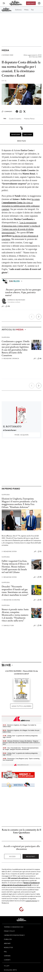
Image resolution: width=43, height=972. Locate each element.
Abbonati (31, 3)
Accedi (12, 856)
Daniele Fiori (8, 625)
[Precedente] (31, 316)
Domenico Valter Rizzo (16, 300)
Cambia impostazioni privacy (14, 935)
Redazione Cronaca (10, 358)
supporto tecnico (31, 901)
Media (5, 50)
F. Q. (4, 80)
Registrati (30, 856)
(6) (39, 358)
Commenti (7, 111)
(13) (7, 306)
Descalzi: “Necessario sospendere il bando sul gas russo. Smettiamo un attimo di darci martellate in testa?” (15, 590)
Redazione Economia (11, 600)
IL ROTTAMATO (12, 426)
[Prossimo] (38, 316)
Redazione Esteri (9, 551)
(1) (39, 551)
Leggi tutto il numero (21, 706)
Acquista (21, 435)
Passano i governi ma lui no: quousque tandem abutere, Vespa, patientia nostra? (23, 292)
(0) (39, 577)
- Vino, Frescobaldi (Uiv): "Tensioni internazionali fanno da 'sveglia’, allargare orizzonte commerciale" (20, 748)
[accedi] (39, 3)
